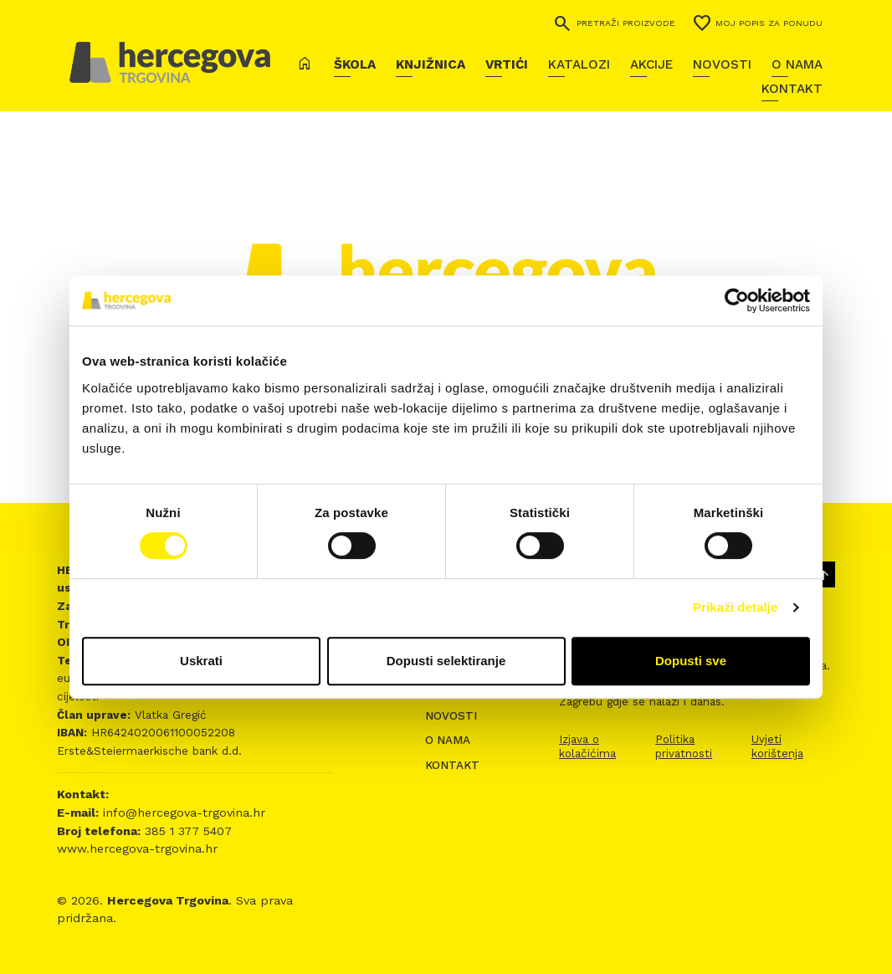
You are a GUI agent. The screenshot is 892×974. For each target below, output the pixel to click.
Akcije (651, 64)
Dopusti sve (690, 661)
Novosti (722, 64)
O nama (797, 64)
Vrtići (506, 64)
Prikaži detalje (735, 607)
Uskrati (201, 661)
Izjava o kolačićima (587, 746)
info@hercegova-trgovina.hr (182, 812)
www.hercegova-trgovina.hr (137, 848)
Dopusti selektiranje (446, 661)
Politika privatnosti (683, 746)
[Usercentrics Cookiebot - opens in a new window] (737, 300)
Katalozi (579, 64)
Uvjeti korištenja (777, 746)
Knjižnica (430, 64)
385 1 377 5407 (186, 831)
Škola (355, 64)
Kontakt (792, 88)
